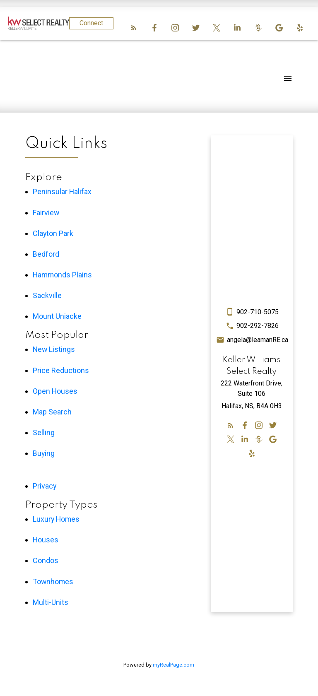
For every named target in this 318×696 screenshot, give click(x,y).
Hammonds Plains (62, 274)
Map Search (52, 411)
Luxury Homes (56, 519)
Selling (44, 432)
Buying (44, 453)
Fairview (46, 212)
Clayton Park (53, 233)
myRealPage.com (173, 665)
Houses (45, 539)
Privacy (44, 486)
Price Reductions (61, 370)
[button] (133, 27)
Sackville (47, 295)
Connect (91, 23)
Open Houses (55, 391)
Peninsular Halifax (62, 191)
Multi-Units (50, 602)
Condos (45, 560)
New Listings (54, 349)
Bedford (46, 254)
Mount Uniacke (57, 316)
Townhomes (53, 581)
